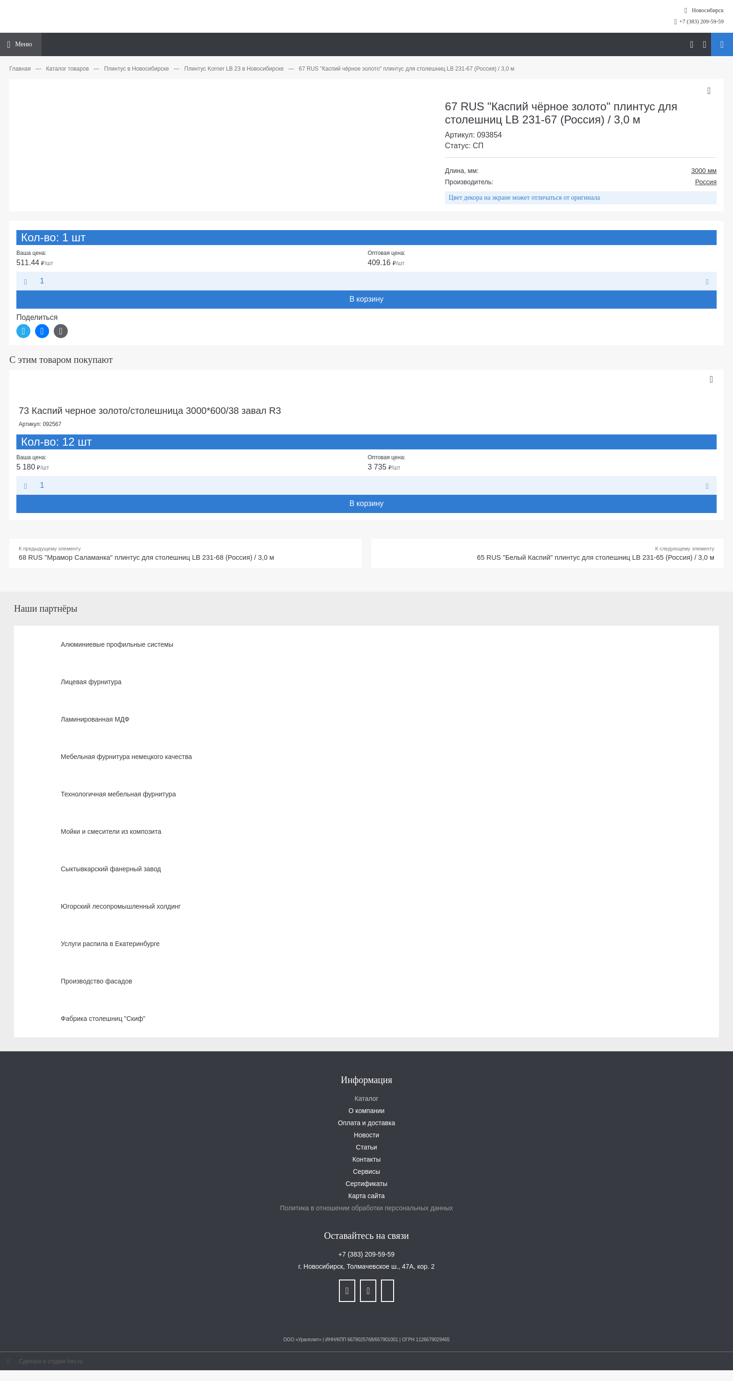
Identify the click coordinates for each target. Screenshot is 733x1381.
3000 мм (704, 170)
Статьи (366, 1149)
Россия (706, 182)
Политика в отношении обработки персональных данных (366, 1210)
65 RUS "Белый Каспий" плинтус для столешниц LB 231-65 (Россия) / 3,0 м (584, 559)
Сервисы (366, 1173)
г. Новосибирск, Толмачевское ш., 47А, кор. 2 (366, 1268)
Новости (366, 1137)
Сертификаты (366, 1185)
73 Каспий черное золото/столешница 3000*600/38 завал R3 (150, 410)
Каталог (367, 1100)
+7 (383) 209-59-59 (701, 21)
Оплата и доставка (366, 1124)
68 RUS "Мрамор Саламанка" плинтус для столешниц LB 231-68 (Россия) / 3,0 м (158, 559)
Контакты (366, 1161)
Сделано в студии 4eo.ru (51, 1363)
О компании (366, 1112)
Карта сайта (366, 1197)
